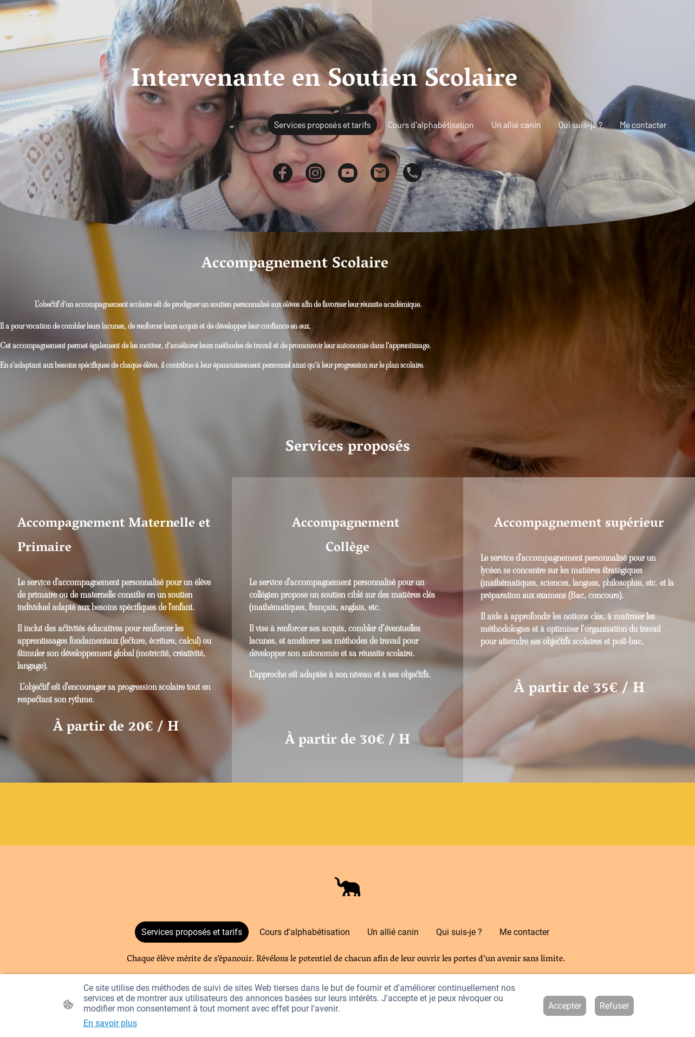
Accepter (564, 1006)
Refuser (614, 1006)
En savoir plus (110, 1023)
